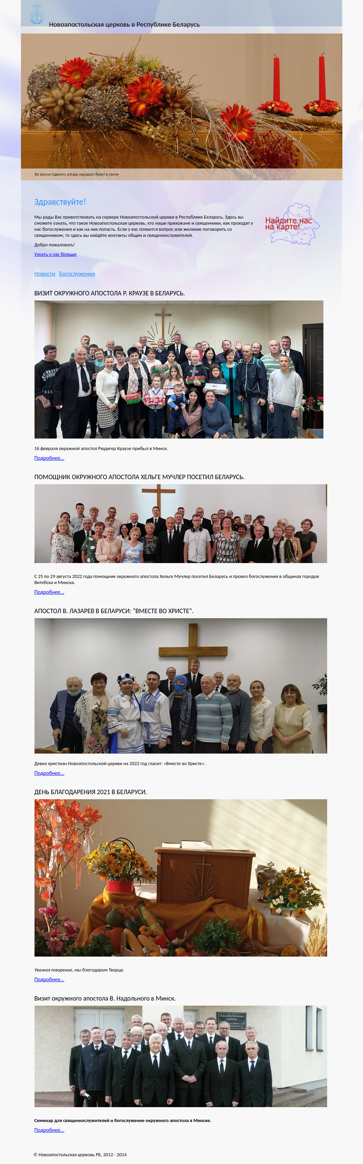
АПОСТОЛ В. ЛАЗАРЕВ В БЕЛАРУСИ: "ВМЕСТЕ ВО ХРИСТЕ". (114, 611)
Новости (45, 273)
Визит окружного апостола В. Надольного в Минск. (105, 998)
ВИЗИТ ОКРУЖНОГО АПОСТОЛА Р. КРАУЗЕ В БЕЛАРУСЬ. (110, 293)
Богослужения (77, 273)
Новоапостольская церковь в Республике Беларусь (124, 24)
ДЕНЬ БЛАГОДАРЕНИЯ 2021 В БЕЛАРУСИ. (91, 792)
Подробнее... (50, 458)
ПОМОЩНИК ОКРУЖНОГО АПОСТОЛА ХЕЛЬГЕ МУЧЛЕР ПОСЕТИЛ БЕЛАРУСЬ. (140, 477)
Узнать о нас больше (56, 254)
